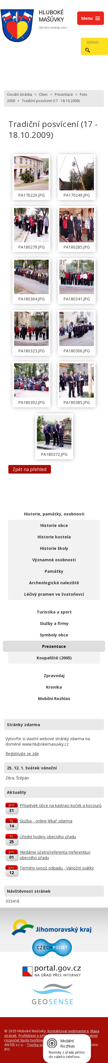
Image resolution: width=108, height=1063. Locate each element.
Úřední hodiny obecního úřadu (48, 836)
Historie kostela (54, 537)
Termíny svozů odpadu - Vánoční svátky (57, 868)
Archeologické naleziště (54, 582)
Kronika (54, 687)
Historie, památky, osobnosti (54, 514)
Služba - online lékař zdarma (46, 821)
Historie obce (54, 525)
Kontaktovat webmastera (68, 1031)
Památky (54, 571)
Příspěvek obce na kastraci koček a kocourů (61, 805)
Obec (43, 94)
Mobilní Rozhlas (54, 698)
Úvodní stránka (19, 94)
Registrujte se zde (22, 753)
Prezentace (64, 94)
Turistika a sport (54, 612)
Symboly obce (54, 635)
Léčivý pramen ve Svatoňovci (54, 594)
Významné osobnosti (54, 559)
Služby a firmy (54, 623)
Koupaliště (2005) (54, 658)
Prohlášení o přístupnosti (38, 1035)
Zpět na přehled (29, 469)
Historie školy (54, 548)
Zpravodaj (54, 675)
